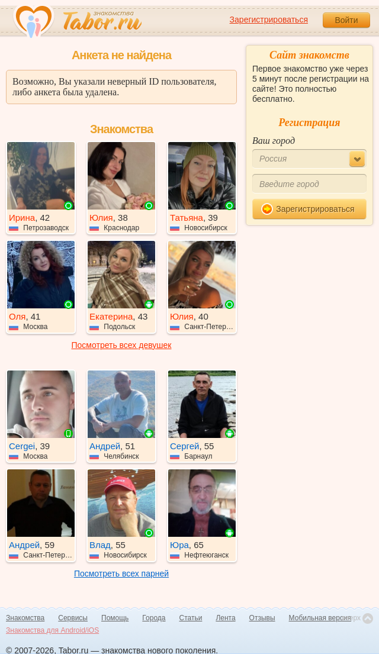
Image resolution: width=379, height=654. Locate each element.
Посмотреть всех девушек (122, 345)
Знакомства (25, 618)
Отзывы (262, 618)
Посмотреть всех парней (121, 573)
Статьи (191, 618)
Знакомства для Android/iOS (52, 630)
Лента (225, 618)
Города (153, 618)
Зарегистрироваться (269, 19)
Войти (346, 20)
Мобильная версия (320, 618)
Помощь (115, 618)
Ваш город (273, 141)
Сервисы (73, 618)
